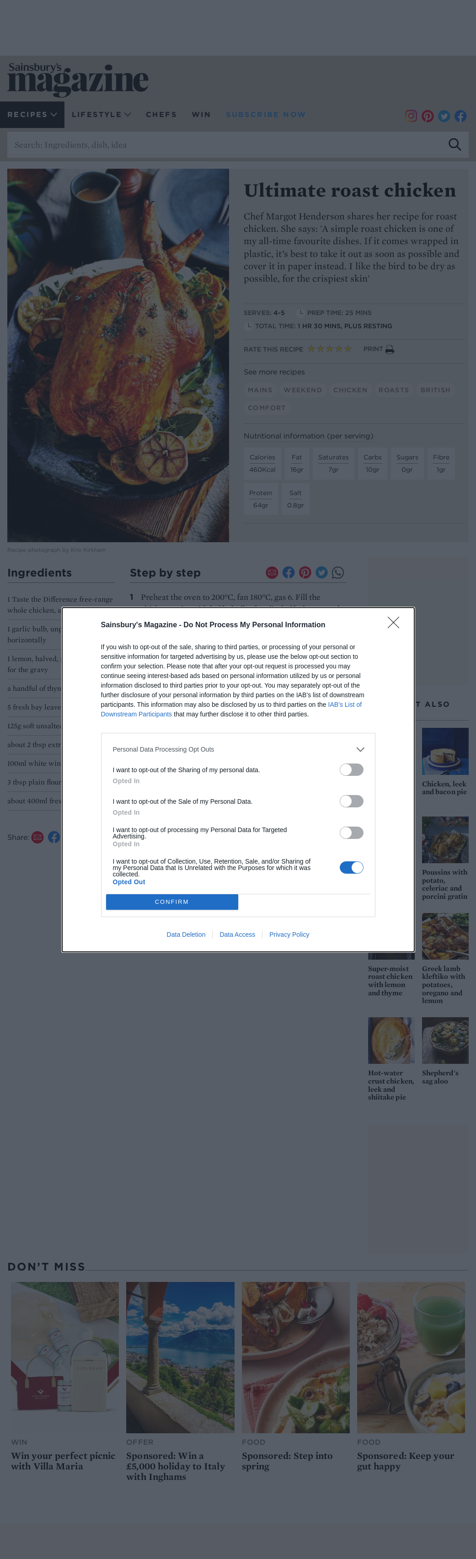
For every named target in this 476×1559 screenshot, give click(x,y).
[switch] (352, 769)
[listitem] (238, 749)
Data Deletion (186, 934)
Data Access (237, 934)
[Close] (396, 625)
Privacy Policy (289, 934)
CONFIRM (172, 901)
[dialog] (238, 780)
